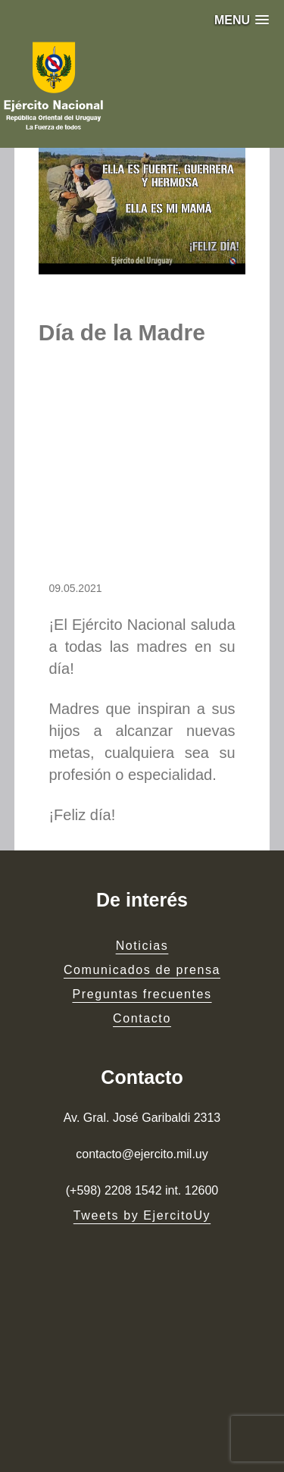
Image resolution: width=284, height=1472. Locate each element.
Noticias (142, 945)
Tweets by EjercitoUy (142, 1215)
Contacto (142, 1018)
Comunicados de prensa (142, 969)
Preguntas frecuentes (141, 994)
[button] (241, 20)
